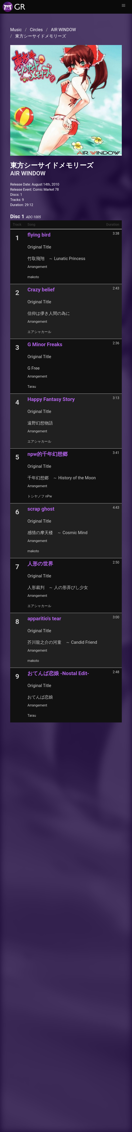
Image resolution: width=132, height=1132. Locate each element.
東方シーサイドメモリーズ (40, 36)
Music (16, 29)
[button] (123, 5)
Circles (36, 29)
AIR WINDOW (63, 29)
